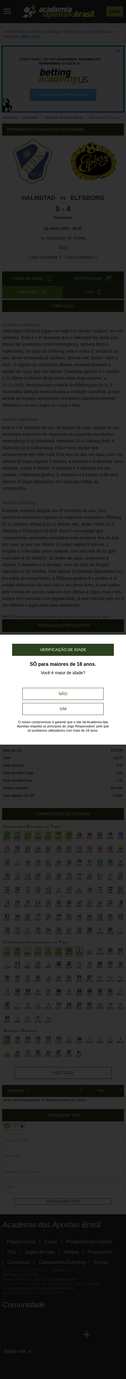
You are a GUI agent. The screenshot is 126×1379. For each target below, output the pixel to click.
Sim (62, 709)
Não (63, 693)
